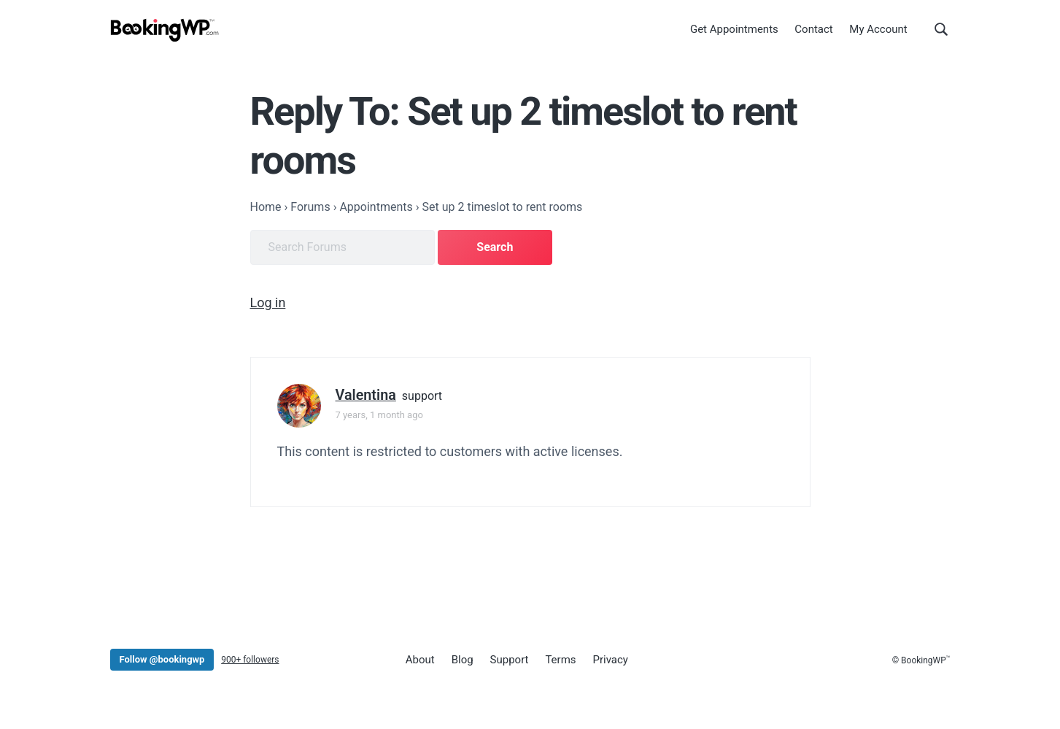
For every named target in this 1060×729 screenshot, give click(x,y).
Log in (268, 301)
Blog (462, 659)
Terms (559, 659)
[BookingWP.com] (165, 31)
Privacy (609, 659)
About (420, 659)
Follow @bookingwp (162, 658)
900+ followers (250, 659)
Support (509, 659)
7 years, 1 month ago (379, 414)
